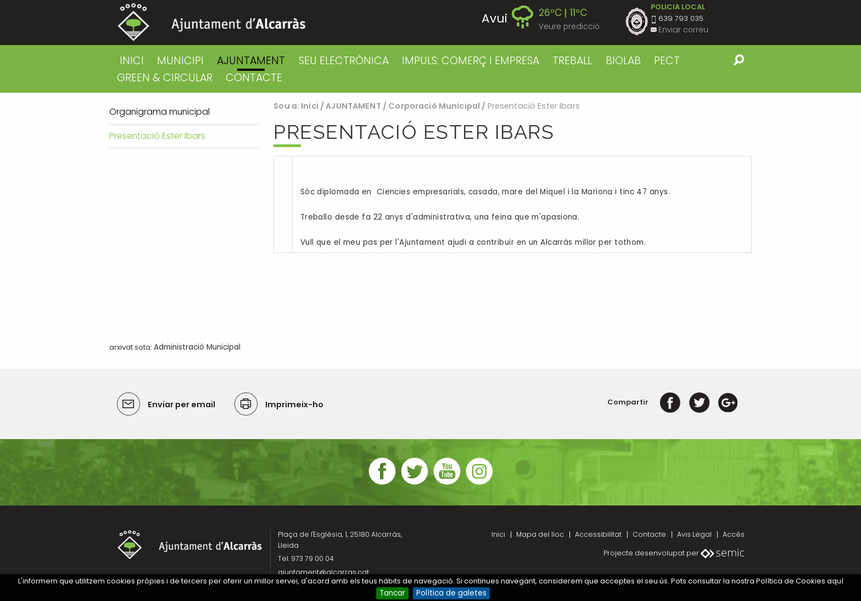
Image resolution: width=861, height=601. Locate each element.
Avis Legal (694, 534)
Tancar (392, 593)
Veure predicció (569, 26)
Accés (734, 534)
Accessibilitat (598, 534)
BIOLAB (623, 60)
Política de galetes (451, 593)
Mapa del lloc (540, 534)
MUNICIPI (180, 60)
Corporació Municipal (434, 105)
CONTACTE (254, 77)
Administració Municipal (197, 347)
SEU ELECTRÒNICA (344, 60)
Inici (132, 60)
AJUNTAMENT (251, 60)
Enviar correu (683, 30)
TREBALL (572, 60)
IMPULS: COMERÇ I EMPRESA (470, 60)
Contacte (649, 534)
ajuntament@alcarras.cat (323, 572)
